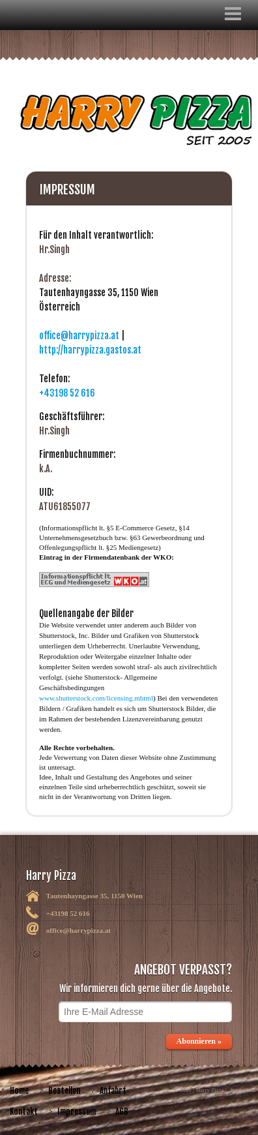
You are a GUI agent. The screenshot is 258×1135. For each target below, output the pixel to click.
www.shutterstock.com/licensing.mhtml (96, 698)
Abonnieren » (199, 1041)
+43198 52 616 (67, 393)
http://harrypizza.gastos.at (90, 350)
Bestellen (64, 1090)
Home (19, 1090)
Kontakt (24, 1111)
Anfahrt (113, 1090)
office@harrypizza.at (79, 335)
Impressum (76, 1111)
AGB (121, 1111)
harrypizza (243, 1090)
